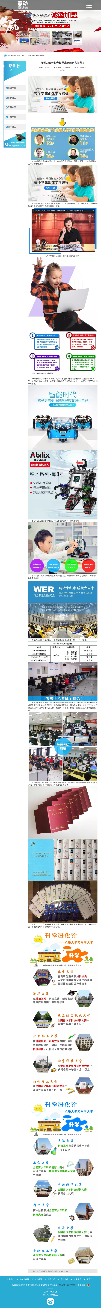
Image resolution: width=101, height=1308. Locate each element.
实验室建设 (24, 1279)
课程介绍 (64, 1279)
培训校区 (12, 88)
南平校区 (12, 127)
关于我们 (10, 1279)
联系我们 (90, 1279)
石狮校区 (12, 98)
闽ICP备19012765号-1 (68, 1285)
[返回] (62, 70)
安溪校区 (12, 107)
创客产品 (51, 1279)
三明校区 (12, 117)
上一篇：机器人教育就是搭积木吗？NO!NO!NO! (48, 1271)
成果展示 (77, 1279)
